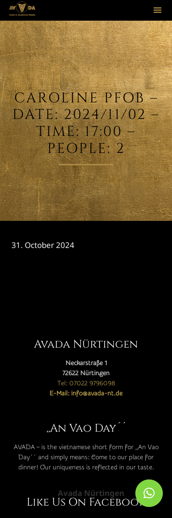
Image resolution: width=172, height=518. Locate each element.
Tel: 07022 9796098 (86, 383)
